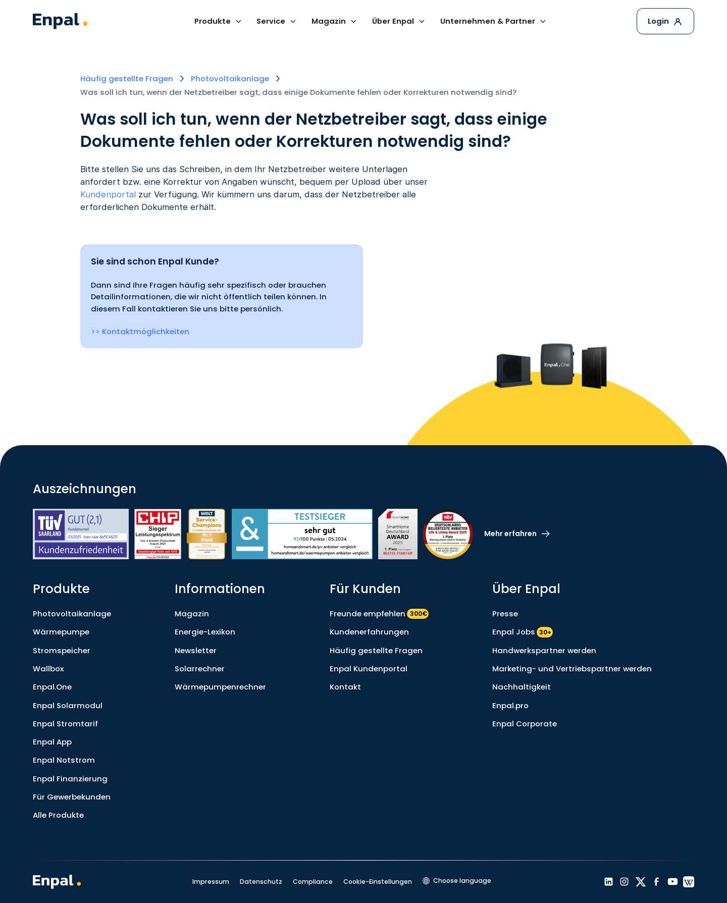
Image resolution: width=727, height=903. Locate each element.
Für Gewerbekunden (72, 796)
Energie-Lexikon (205, 631)
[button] (218, 21)
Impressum (210, 881)
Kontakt (345, 686)
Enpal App (52, 741)
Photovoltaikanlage (72, 613)
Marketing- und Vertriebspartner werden (572, 668)
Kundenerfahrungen (369, 631)
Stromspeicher (61, 650)
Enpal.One (52, 686)
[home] (60, 21)
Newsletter (196, 650)
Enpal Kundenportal (368, 668)
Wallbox (48, 668)
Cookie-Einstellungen (377, 881)
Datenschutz (261, 881)
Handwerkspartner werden (544, 650)
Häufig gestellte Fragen (376, 650)
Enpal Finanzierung (70, 778)
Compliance (313, 881)
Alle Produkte (58, 815)
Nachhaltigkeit (521, 686)
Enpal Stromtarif (65, 723)
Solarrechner (200, 668)
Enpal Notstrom (64, 760)
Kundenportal (108, 194)
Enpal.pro (510, 705)
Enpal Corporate (524, 723)
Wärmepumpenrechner (220, 686)
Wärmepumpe (61, 631)
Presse (505, 613)
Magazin (192, 613)
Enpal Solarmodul (67, 705)
